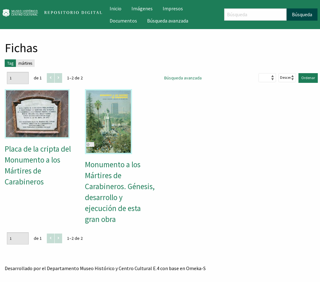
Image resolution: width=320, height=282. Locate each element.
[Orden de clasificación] (287, 77)
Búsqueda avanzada (183, 78)
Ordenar (308, 77)
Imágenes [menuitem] (142, 8)
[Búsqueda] (255, 14)
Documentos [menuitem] (123, 21)
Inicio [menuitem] (115, 8)
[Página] (18, 78)
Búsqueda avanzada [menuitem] (167, 21)
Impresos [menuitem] (173, 8)
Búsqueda (302, 14)
